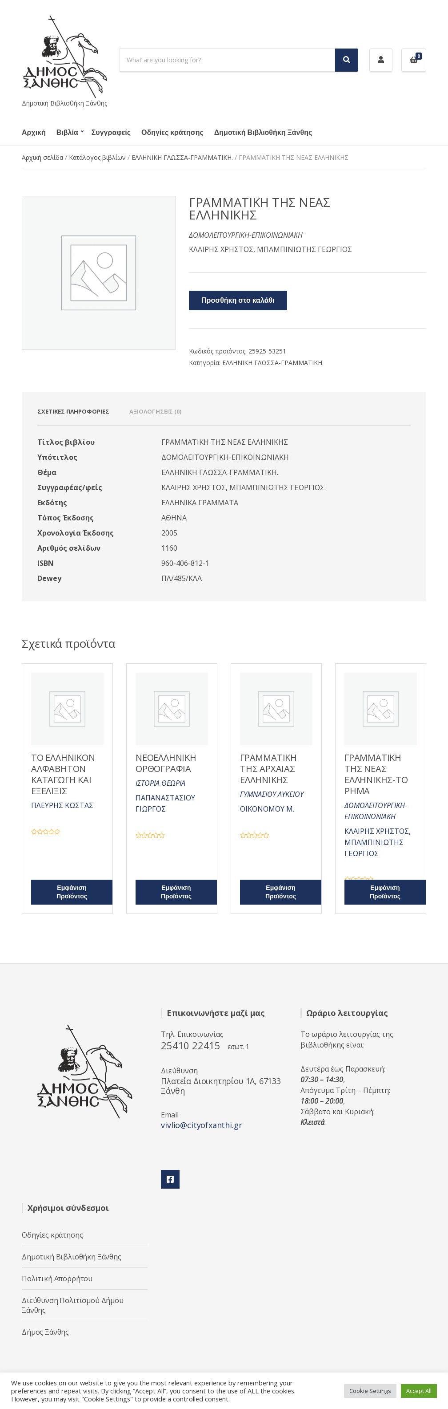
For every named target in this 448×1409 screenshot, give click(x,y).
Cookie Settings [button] (370, 1391)
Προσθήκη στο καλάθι (238, 300)
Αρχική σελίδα (42, 157)
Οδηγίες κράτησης (172, 133)
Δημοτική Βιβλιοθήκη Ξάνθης (263, 133)
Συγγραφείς (111, 133)
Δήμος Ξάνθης (45, 1332)
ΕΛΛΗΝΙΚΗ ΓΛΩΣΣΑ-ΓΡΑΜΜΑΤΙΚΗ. (182, 157)
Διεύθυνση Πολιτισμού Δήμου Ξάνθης (73, 1305)
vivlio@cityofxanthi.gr (201, 1125)
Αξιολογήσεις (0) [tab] (155, 411)
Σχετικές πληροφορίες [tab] (73, 411)
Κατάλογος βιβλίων (97, 157)
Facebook (170, 1179)
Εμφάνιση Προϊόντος (71, 892)
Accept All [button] (419, 1391)
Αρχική (34, 133)
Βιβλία (67, 133)
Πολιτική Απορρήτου (57, 1278)
